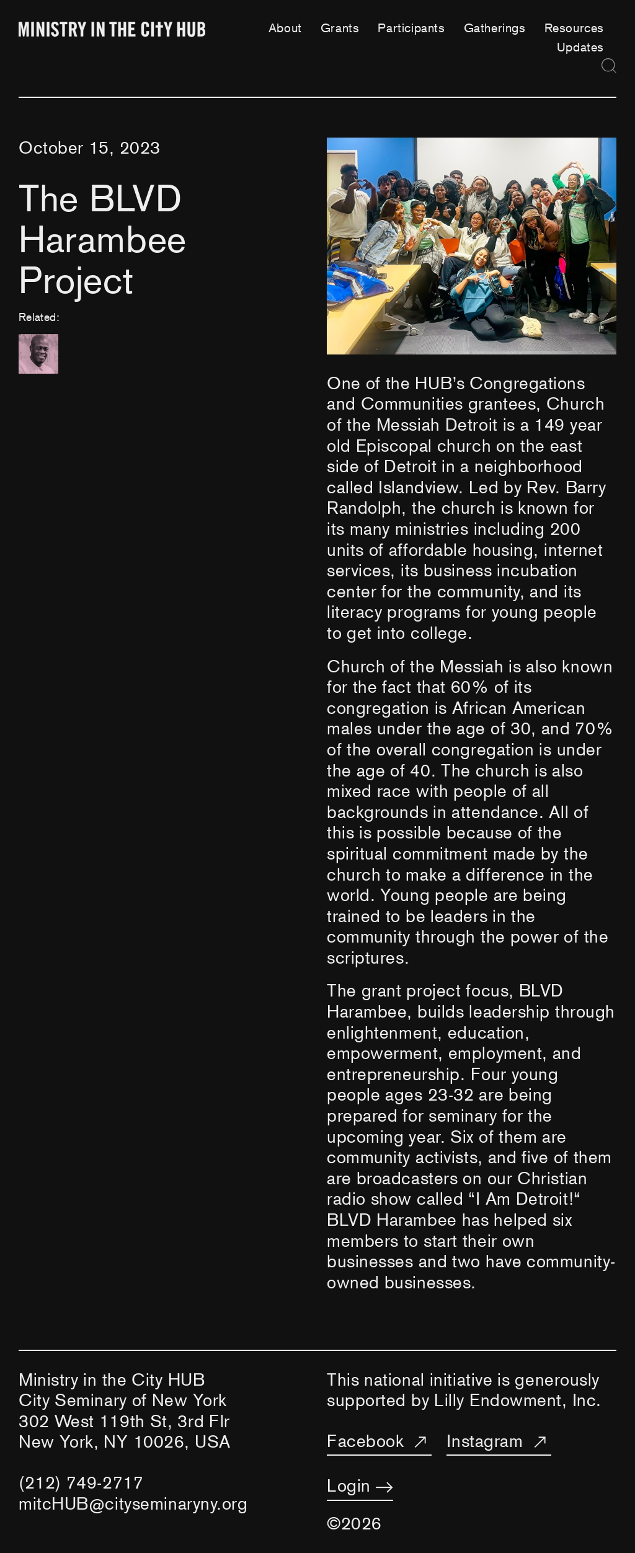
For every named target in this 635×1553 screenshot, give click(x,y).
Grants (340, 27)
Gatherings (495, 27)
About (285, 27)
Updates (580, 47)
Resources (574, 27)
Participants (411, 27)
